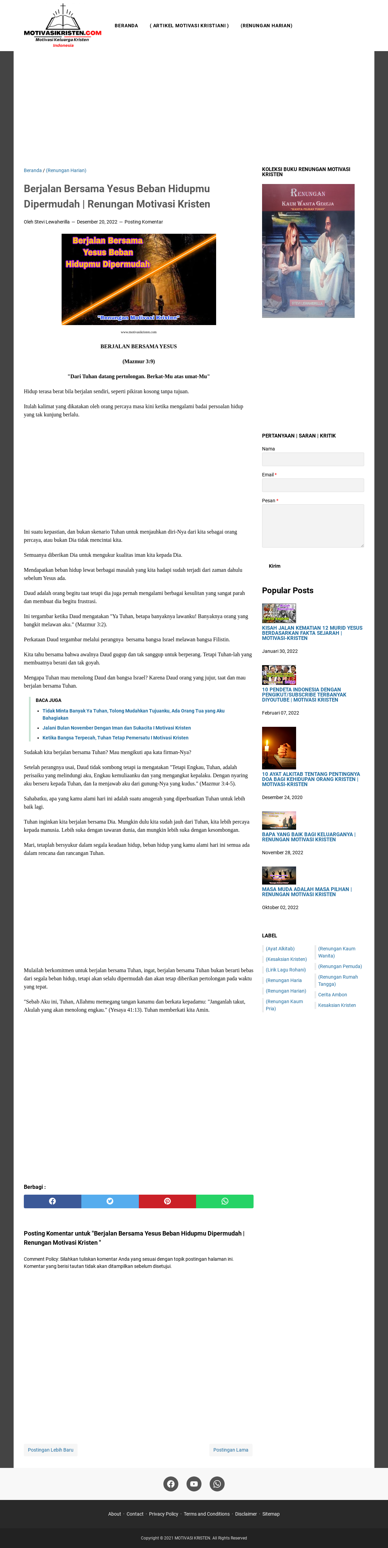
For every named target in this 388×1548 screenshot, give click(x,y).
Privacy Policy (163, 1514)
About (114, 1514)
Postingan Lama (230, 1450)
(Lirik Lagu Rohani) (286, 969)
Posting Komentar (144, 222)
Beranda (126, 25)
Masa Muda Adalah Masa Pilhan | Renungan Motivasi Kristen (307, 892)
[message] (313, 526)
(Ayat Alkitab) (280, 948)
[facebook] (52, 1201)
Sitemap (271, 1514)
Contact (135, 1514)
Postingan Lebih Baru (51, 1450)
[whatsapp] (225, 1201)
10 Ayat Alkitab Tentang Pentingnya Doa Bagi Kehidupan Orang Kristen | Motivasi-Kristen (311, 779)
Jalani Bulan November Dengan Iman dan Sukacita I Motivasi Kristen (117, 728)
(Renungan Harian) (267, 25)
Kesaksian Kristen (337, 1005)
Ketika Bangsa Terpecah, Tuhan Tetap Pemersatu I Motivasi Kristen (116, 737)
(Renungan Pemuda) (340, 966)
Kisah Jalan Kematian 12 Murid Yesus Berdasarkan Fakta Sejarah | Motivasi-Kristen (312, 633)
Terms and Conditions (207, 1514)
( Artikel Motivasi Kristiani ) (189, 25)
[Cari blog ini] (360, 25)
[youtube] (194, 1483)
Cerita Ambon (332, 994)
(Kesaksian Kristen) (286, 959)
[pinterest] (167, 1201)
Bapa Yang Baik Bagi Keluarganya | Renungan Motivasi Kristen (309, 837)
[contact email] (313, 485)
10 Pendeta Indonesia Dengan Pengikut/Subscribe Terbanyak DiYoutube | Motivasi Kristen (304, 695)
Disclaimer (246, 1514)
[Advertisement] (194, 109)
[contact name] (313, 459)
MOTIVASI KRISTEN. (193, 1538)
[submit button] (274, 566)
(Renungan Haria (284, 980)
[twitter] (110, 1201)
